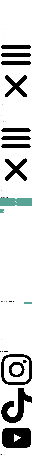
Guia (1, 33)
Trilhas (3, 110)
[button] (16, 70)
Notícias (2, 106)
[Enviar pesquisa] (2, 210)
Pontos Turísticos (4, 111)
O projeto (2, 29)
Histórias (2, 31)
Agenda (2, 30)
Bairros (3, 35)
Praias (3, 36)
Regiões (3, 34)
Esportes (2, 105)
